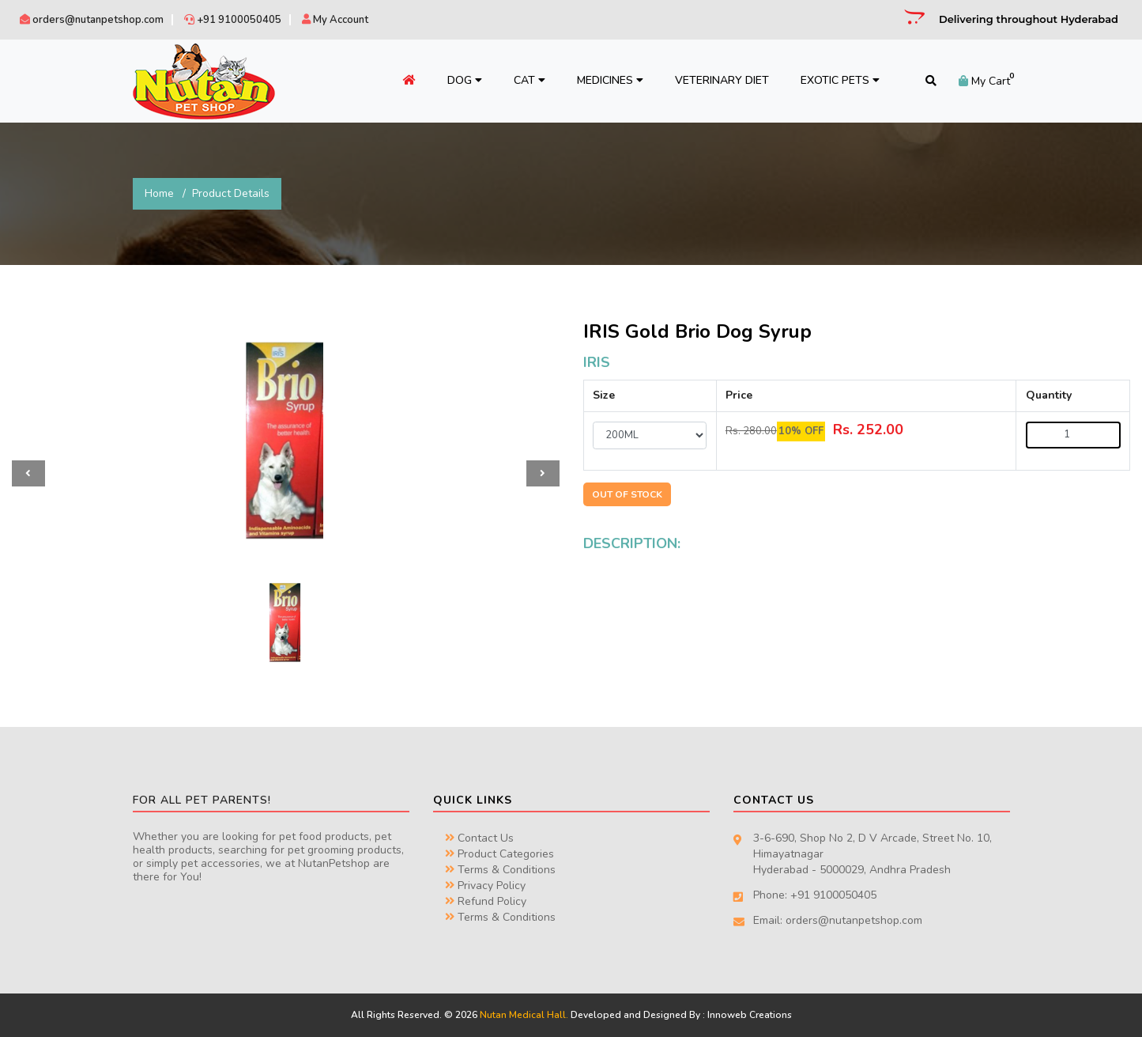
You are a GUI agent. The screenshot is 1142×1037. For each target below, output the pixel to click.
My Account (335, 20)
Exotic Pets (840, 80)
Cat (529, 80)
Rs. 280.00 (751, 431)
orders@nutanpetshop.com (92, 20)
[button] (28, 473)
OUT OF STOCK (627, 494)
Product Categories (499, 853)
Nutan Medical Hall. (524, 1015)
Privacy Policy (485, 885)
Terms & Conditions (500, 869)
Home (159, 193)
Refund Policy (485, 901)
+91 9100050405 (232, 20)
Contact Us (479, 838)
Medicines (610, 80)
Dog (464, 80)
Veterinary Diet (722, 80)
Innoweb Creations (749, 1015)
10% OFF (801, 431)
